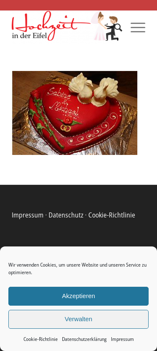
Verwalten (79, 318)
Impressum (122, 339)
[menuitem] (114, 27)
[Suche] (114, 27)
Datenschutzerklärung (84, 339)
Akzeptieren (78, 295)
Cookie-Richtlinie (40, 339)
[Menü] (133, 27)
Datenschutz (66, 215)
